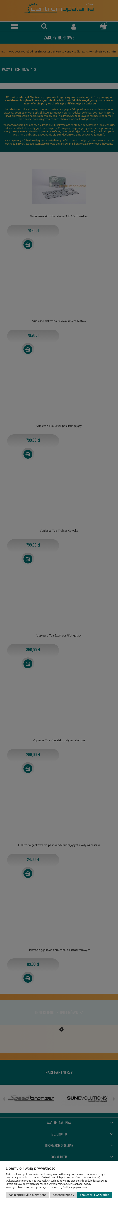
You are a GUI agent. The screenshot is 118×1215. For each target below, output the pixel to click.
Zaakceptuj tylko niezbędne (28, 1194)
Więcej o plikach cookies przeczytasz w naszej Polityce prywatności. (47, 1187)
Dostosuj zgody (63, 1194)
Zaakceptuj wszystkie (94, 1194)
